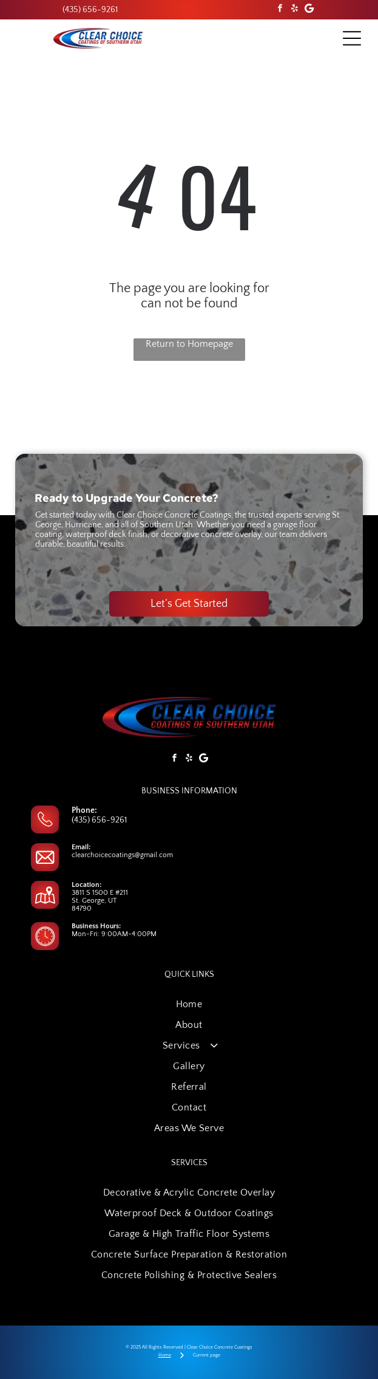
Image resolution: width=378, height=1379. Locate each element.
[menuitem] (189, 1004)
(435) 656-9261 (99, 820)
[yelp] (294, 9)
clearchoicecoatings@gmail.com (122, 855)
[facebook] (280, 9)
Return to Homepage (189, 343)
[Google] (309, 9)
